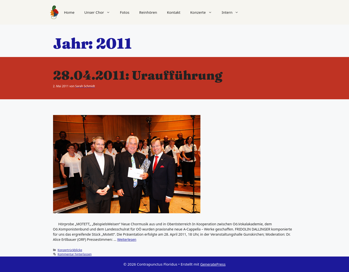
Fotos (124, 12)
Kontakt (174, 12)
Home (69, 12)
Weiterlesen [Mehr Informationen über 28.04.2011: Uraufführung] (126, 239)
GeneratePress (212, 264)
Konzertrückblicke (70, 250)
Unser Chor (99, 12)
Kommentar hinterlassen (75, 254)
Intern (233, 12)
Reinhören (148, 12)
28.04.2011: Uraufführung (137, 75)
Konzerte (203, 12)
